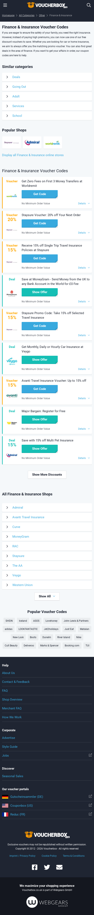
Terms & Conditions (74, 855)
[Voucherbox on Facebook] (35, 869)
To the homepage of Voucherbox (47, 5)
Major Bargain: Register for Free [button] (43, 411)
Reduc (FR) (47, 814)
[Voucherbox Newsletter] (59, 869)
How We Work (12, 717)
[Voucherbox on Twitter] (47, 869)
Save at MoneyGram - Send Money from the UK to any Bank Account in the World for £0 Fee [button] (56, 281)
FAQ (5, 691)
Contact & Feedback (16, 682)
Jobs (47, 755)
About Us (8, 673)
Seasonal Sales (12, 776)
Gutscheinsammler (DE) (47, 796)
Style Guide (10, 747)
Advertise (8, 738)
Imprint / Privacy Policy (22, 855)
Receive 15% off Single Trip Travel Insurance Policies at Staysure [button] (52, 248)
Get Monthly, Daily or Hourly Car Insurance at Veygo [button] (52, 349)
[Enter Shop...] (89, 5)
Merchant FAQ (11, 708)
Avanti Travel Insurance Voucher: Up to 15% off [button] (54, 381)
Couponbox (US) (47, 805)
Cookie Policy (49, 855)
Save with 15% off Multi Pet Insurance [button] (47, 440)
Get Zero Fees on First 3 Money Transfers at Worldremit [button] (52, 183)
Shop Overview (12, 699)
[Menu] (5, 5)
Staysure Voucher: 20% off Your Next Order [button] (51, 215)
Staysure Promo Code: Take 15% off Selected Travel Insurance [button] (53, 315)
